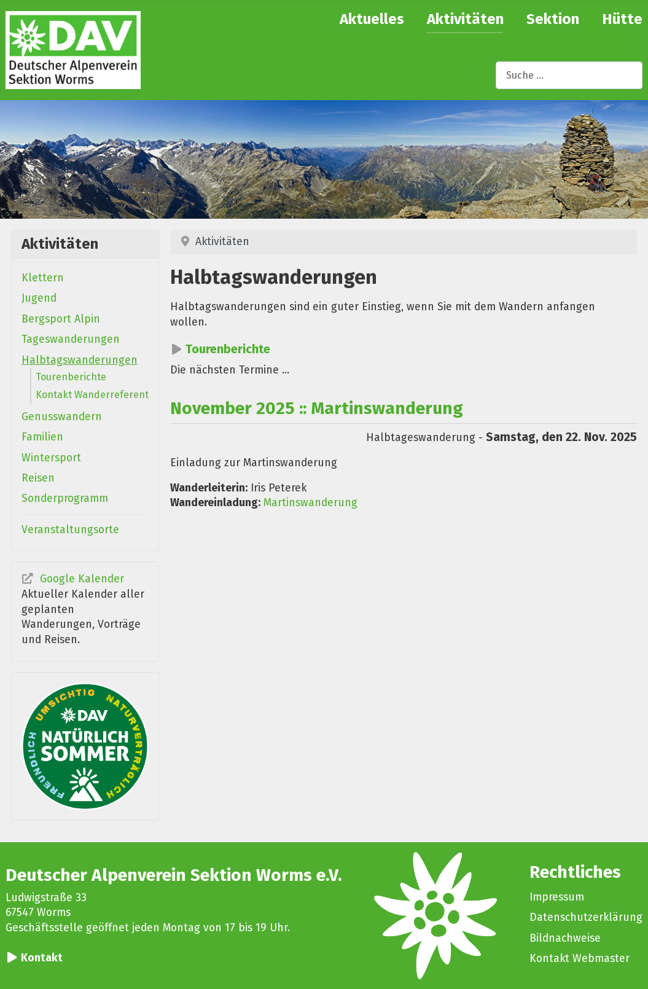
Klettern (42, 278)
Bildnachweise (565, 938)
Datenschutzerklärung (585, 917)
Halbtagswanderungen (79, 360)
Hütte (622, 19)
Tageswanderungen (70, 339)
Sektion (552, 19)
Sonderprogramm (64, 498)
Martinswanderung (310, 502)
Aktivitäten (465, 19)
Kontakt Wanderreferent (92, 395)
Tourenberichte (71, 377)
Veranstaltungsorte (70, 529)
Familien (42, 437)
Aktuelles (372, 19)
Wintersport (51, 458)
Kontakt (42, 958)
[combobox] (569, 75)
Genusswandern (61, 416)
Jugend (39, 298)
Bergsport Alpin (60, 319)
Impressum (556, 897)
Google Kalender (82, 579)
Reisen (38, 478)
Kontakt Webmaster (579, 958)
